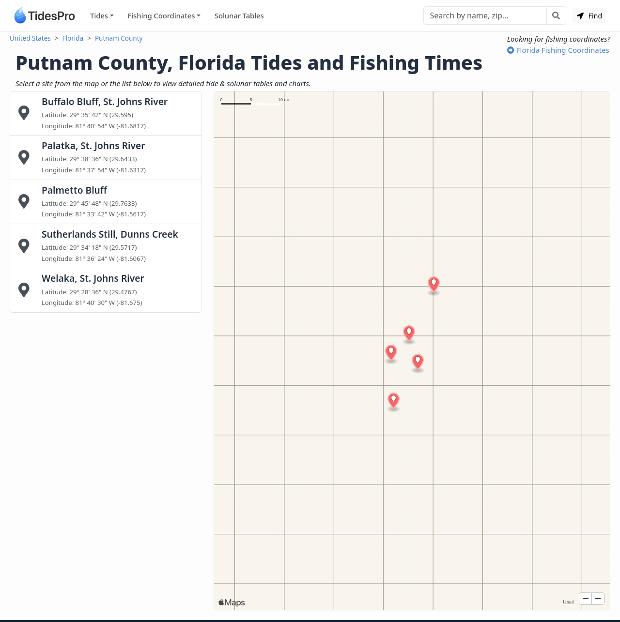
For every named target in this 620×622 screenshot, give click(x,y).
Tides (99, 15)
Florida (73, 38)
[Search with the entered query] (556, 15)
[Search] (485, 15)
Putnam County (119, 38)
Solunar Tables (239, 15)
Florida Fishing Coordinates (558, 50)
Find (589, 15)
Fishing (161, 15)
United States (30, 38)
